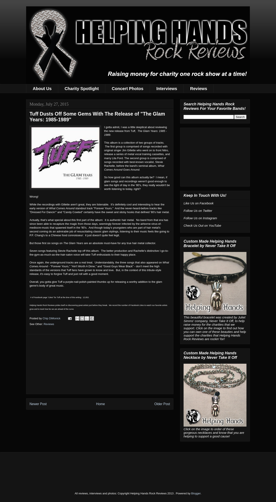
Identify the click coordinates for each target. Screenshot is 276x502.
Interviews (166, 88)
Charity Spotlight (82, 88)
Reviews (198, 88)
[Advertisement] (100, 364)
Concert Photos (127, 88)
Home (100, 404)
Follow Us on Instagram (200, 218)
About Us (42, 88)
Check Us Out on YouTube (202, 225)
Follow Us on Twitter (198, 210)
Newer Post (38, 404)
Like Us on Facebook (199, 203)
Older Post (162, 404)
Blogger (196, 493)
